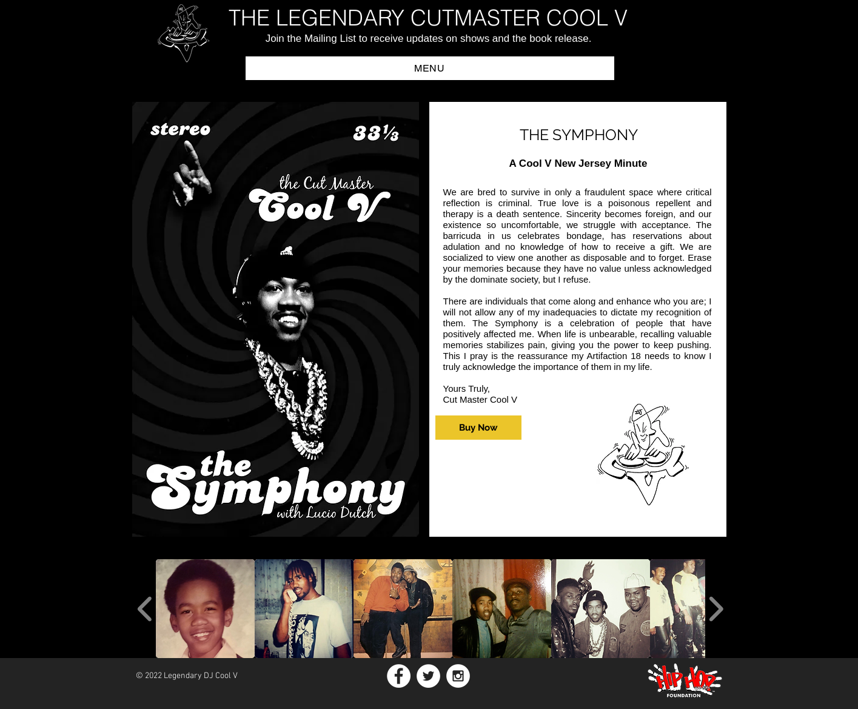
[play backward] (145, 609)
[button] (430, 68)
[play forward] (715, 609)
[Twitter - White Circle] (428, 676)
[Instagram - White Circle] (458, 676)
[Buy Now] (478, 427)
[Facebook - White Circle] (399, 676)
